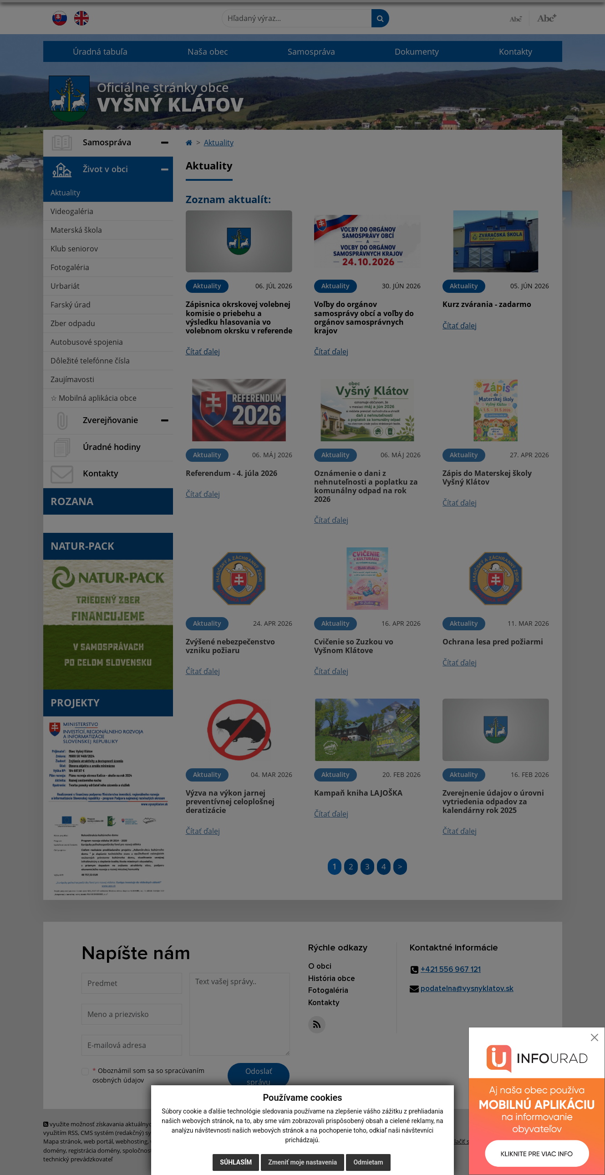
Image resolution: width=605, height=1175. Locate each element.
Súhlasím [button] (236, 1162)
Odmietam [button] (368, 1162)
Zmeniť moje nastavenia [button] (302, 1162)
